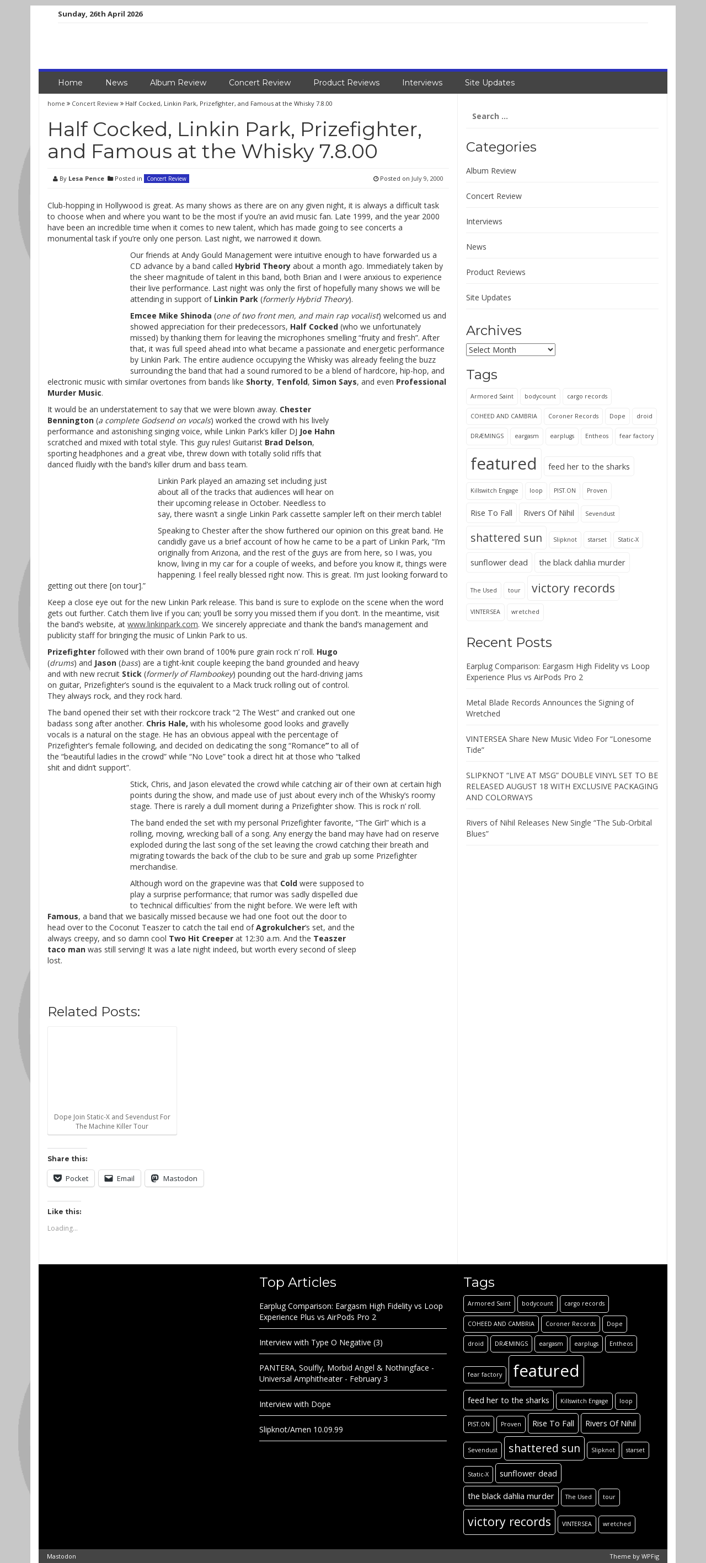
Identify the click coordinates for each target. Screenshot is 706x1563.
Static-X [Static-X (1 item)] (628, 539)
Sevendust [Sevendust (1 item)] (600, 514)
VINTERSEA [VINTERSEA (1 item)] (485, 612)
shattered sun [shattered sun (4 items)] (506, 537)
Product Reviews (346, 83)
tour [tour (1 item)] (514, 590)
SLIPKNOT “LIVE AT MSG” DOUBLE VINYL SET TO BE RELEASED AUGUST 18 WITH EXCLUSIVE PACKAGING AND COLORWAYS (562, 786)
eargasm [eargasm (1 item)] (527, 436)
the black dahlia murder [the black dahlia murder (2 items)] (582, 562)
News (116, 83)
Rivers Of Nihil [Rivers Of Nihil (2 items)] (548, 512)
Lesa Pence (86, 178)
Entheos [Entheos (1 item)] (596, 436)
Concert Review (260, 83)
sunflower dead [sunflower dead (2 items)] (499, 562)
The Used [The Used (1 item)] (483, 590)
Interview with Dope (295, 1404)
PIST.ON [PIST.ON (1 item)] (565, 490)
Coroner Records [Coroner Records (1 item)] (573, 416)
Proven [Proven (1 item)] (597, 490)
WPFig (650, 1556)
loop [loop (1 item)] (536, 490)
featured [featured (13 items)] (503, 463)
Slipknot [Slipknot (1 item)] (565, 539)
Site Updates (490, 83)
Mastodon (61, 1556)
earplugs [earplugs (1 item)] (562, 436)
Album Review (178, 83)
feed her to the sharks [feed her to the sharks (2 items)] (589, 466)
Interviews (422, 83)
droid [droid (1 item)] (644, 416)
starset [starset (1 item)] (597, 539)
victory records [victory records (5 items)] (573, 588)
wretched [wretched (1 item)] (525, 612)
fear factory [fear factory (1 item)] (636, 436)
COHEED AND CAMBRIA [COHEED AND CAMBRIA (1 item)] (503, 416)
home (57, 103)
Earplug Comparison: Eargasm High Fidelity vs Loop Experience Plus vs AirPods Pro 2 (558, 671)
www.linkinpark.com (162, 624)
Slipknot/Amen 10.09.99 (301, 1429)
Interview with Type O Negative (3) (321, 1342)
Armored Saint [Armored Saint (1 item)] (492, 396)
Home (70, 83)
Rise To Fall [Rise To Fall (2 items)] (491, 512)
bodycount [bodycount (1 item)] (540, 396)
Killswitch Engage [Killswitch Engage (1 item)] (494, 490)
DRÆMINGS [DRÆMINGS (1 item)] (487, 436)
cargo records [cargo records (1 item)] (587, 396)
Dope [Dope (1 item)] (617, 416)
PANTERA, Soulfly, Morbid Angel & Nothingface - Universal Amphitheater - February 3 (346, 1373)
